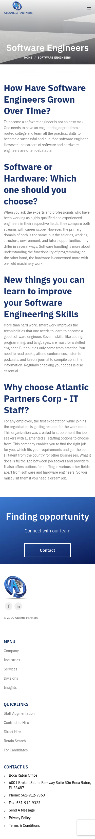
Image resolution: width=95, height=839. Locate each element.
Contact (47, 550)
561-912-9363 (33, 795)
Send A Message (22, 810)
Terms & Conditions (24, 825)
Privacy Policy (20, 818)
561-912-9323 (28, 803)
